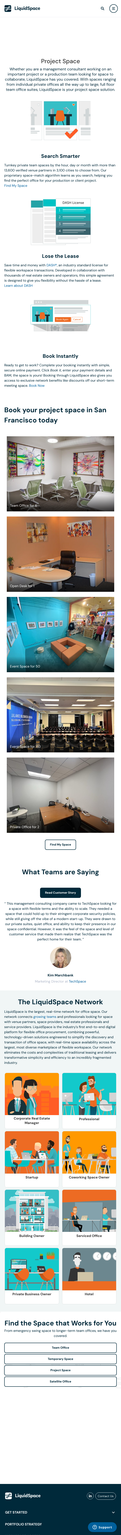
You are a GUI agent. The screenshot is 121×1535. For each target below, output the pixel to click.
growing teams (44, 1016)
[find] (102, 8)
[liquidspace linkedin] (90, 1496)
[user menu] (113, 8)
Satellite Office (60, 1382)
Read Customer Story (60, 893)
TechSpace (77, 981)
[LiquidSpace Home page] (22, 8)
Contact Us (106, 1496)
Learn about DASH (18, 285)
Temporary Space (60, 1359)
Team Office (60, 1348)
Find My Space (15, 185)
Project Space (60, 1370)
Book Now (37, 385)
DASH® (52, 265)
